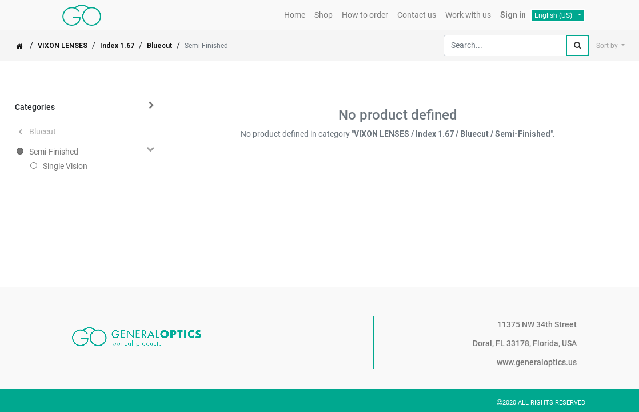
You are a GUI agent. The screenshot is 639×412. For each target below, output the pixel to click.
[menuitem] (294, 15)
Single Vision (65, 166)
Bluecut (159, 46)
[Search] (577, 45)
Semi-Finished (53, 151)
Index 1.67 (117, 46)
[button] (610, 45)
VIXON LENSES (62, 46)
